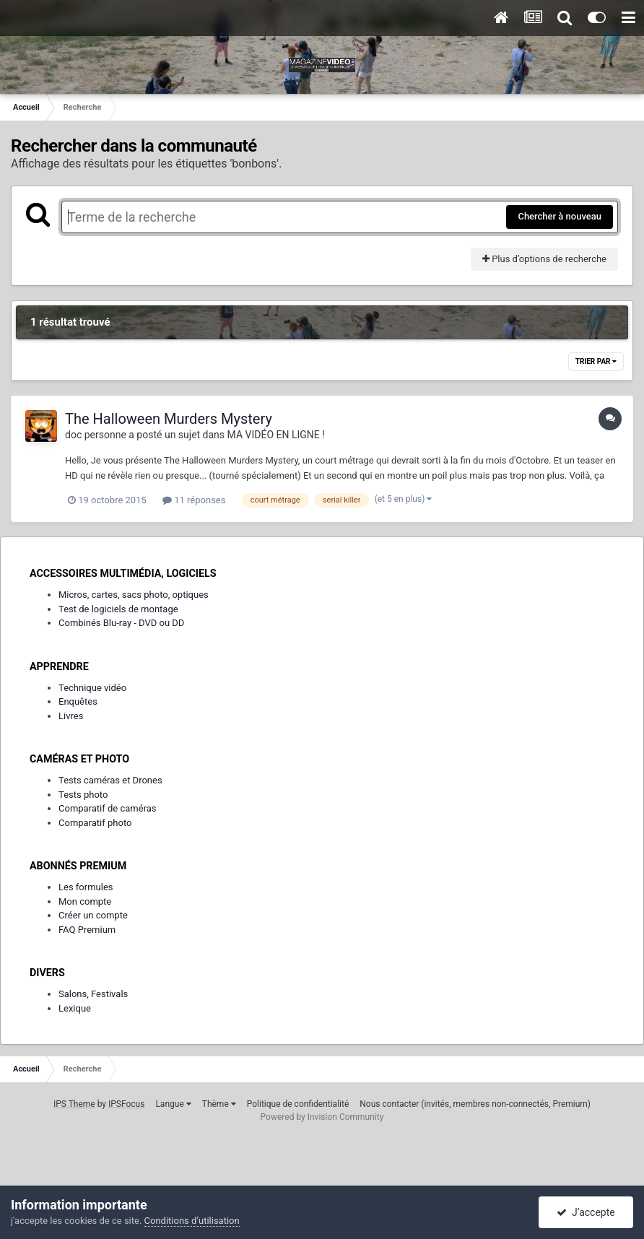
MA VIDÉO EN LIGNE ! (276, 434)
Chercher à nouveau (559, 216)
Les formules (85, 887)
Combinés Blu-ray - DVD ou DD (121, 622)
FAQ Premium (87, 929)
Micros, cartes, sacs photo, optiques (133, 594)
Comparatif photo (94, 822)
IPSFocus (126, 1104)
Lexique (74, 1008)
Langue (173, 1104)
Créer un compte (93, 915)
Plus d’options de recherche (544, 258)
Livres (70, 715)
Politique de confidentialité (298, 1104)
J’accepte (586, 1212)
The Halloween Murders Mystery (168, 418)
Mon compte (84, 901)
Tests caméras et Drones (110, 780)
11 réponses (193, 500)
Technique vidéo (92, 687)
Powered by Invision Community (322, 1117)
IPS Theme (74, 1104)
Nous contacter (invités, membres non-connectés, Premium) (475, 1104)
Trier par (596, 361)
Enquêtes (77, 701)
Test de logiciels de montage (118, 609)
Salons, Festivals (93, 993)
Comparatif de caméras (107, 808)
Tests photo (83, 794)
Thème (219, 1104)
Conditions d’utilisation (192, 1220)
